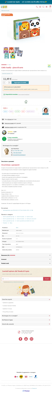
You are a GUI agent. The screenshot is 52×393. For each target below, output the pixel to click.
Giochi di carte (6, 10)
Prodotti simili (25, 263)
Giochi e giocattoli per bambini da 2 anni (25, 220)
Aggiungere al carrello (20, 82)
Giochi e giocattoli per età (8, 220)
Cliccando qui (7, 89)
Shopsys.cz (34, 388)
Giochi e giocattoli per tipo (9, 216)
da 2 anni (17, 111)
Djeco (11, 223)
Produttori (5, 223)
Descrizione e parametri (25, 161)
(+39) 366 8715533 (17, 152)
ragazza (5, 111)
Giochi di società (20, 216)
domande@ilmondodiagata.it (19, 155)
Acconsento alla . (13, 282)
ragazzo (11, 111)
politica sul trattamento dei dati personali (17, 282)
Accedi (47, 279)
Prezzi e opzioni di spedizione (23, 94)
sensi (23, 111)
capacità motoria (30, 111)
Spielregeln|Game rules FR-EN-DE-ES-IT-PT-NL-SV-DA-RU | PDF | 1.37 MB (18, 210)
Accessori (25, 259)
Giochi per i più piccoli (31, 218)
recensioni (12, 133)
